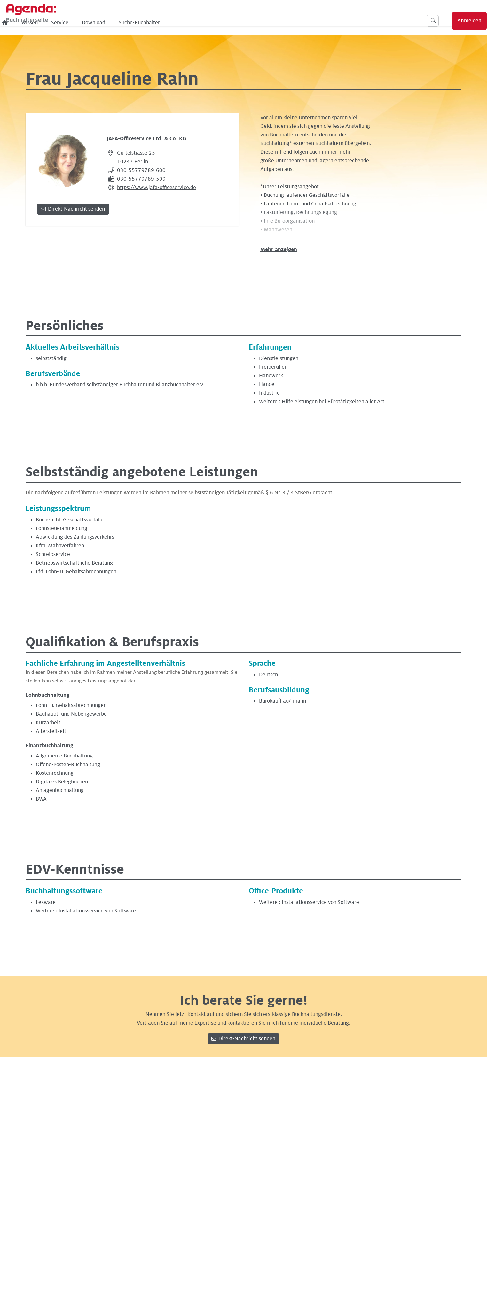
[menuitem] (111, 22)
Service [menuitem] (165, 23)
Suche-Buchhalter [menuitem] (244, 23)
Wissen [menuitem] (135, 23)
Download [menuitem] (199, 23)
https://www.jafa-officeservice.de (156, 187)
